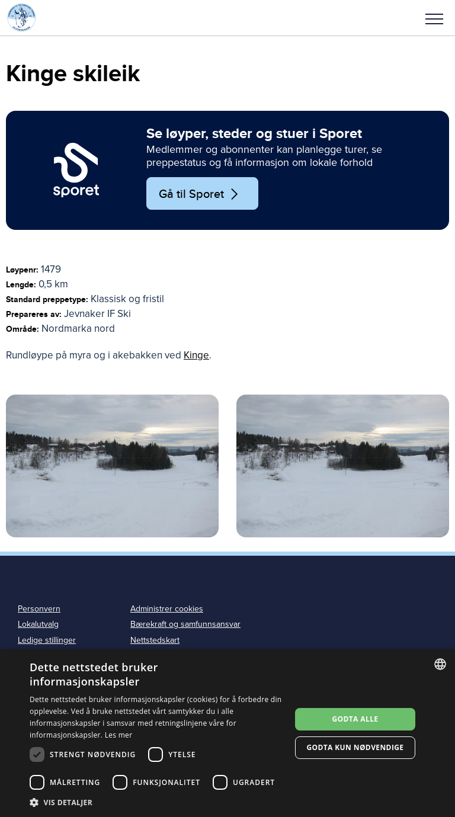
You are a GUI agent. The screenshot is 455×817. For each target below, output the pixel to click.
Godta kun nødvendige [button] (354, 747)
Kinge (196, 355)
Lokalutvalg (38, 624)
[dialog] (227, 733)
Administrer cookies (166, 609)
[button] (434, 18)
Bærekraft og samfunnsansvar (185, 624)
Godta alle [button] (355, 719)
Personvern (39, 609)
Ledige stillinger (47, 640)
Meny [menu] (434, 19)
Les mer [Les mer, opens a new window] (119, 735)
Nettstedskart (155, 640)
